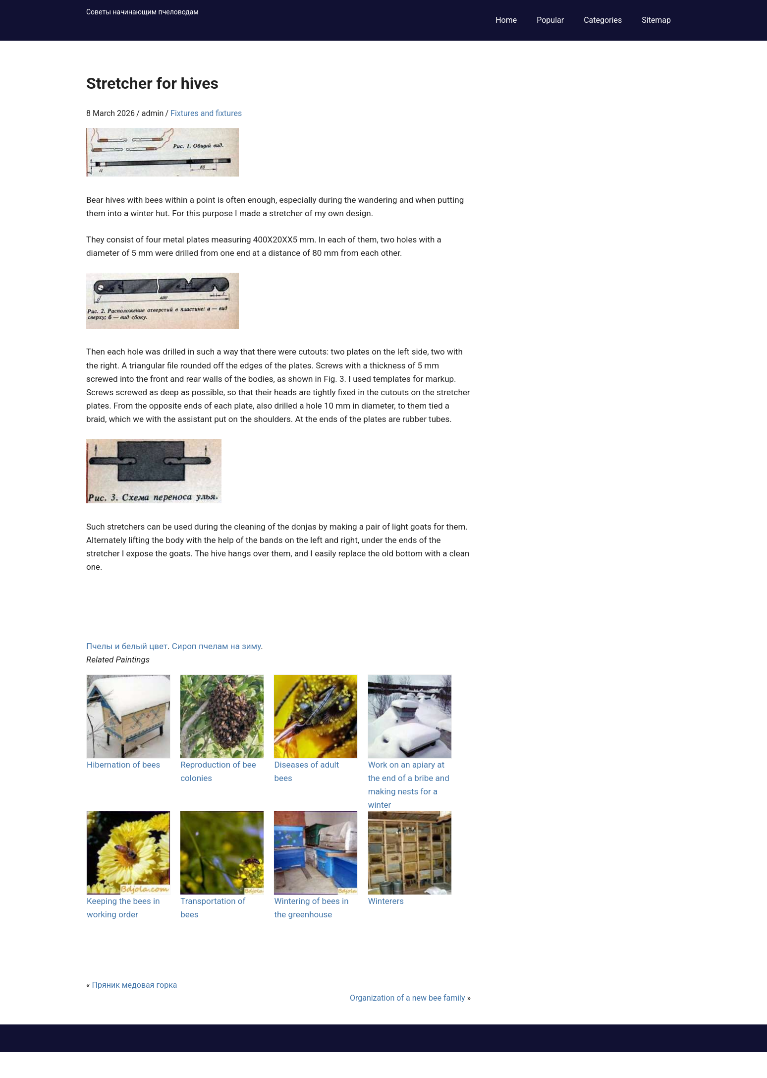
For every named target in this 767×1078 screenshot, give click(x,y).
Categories (603, 20)
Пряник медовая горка (134, 985)
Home (506, 20)
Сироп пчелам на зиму (216, 646)
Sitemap (656, 20)
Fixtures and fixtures (206, 113)
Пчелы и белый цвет (126, 646)
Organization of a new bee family (407, 998)
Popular (550, 20)
